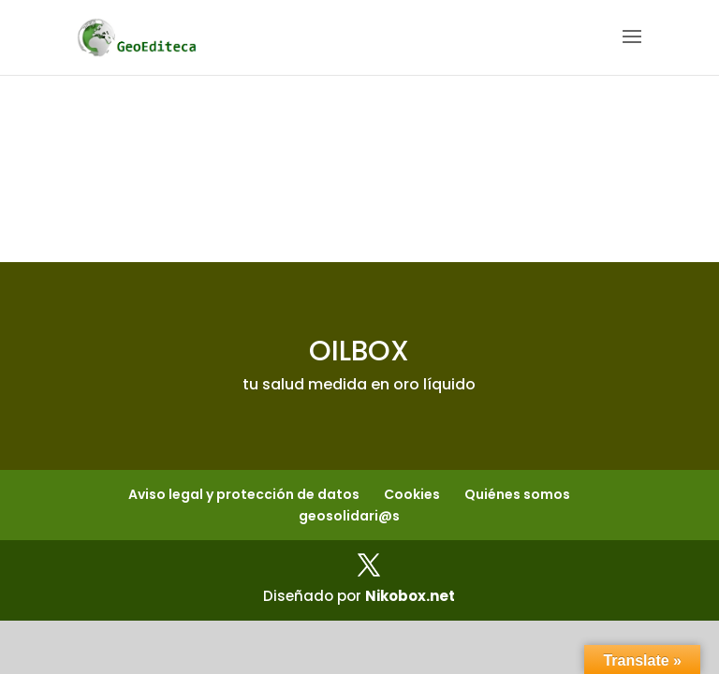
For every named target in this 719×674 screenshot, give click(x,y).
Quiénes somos (517, 494)
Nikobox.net (410, 596)
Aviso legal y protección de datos (244, 494)
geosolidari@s (349, 515)
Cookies (412, 494)
